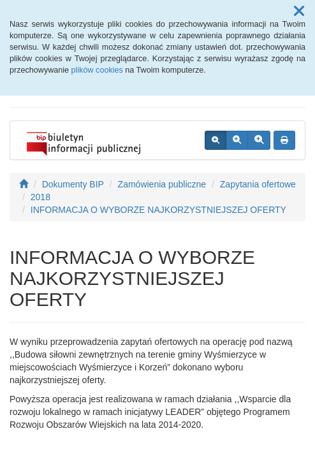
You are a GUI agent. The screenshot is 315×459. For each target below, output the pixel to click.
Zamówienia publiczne (162, 184)
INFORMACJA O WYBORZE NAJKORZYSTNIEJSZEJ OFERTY (158, 210)
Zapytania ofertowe (258, 184)
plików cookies (97, 70)
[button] (299, 11)
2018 (40, 197)
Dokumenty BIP (73, 184)
